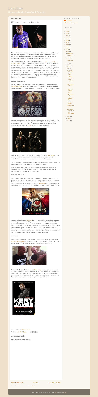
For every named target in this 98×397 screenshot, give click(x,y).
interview (29, 220)
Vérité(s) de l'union (70, 102)
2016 (67, 47)
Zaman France (26, 329)
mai (68, 116)
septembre (70, 60)
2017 (67, 44)
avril (68, 118)
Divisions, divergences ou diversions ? (70, 79)
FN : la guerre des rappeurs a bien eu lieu (70, 97)
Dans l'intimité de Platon (70, 106)
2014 (67, 51)
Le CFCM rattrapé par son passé (69, 90)
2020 (67, 38)
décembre (70, 53)
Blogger (65, 392)
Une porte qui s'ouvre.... (70, 85)
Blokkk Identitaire (17, 86)
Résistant (42, 183)
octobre (69, 58)
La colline (15, 8)
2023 (67, 31)
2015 (67, 49)
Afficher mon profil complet (71, 22)
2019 (67, 40)
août (68, 63)
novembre (70, 55)
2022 (67, 33)
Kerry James (37, 269)
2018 (67, 42)
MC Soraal (51, 155)
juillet (68, 66)
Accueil (35, 382)
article (29, 125)
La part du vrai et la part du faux (70, 72)
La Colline (69, 20)
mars (68, 120)
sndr (56, 392)
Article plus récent (17, 382)
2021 (67, 35)
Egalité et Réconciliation (18, 241)
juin (68, 68)
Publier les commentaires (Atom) (26, 386)
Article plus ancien (53, 382)
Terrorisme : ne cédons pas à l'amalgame (70, 111)
